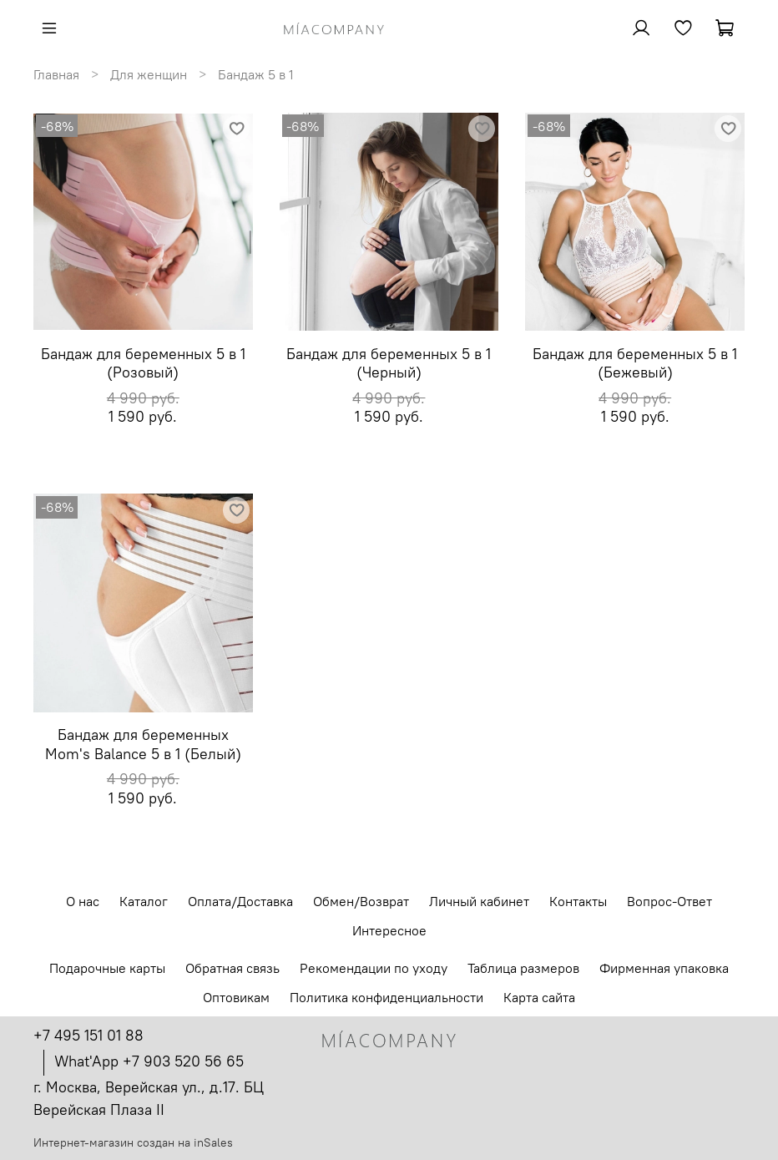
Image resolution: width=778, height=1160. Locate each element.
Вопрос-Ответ (669, 901)
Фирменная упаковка (664, 968)
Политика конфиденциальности (386, 997)
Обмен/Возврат (361, 901)
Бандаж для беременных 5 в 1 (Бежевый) (635, 363)
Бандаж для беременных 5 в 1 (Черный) (388, 363)
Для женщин (148, 74)
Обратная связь (232, 968)
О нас (82, 901)
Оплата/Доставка (240, 901)
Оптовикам (236, 997)
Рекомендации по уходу (373, 968)
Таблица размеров (523, 968)
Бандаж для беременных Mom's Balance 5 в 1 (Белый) (143, 744)
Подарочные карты (107, 968)
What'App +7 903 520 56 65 (149, 1061)
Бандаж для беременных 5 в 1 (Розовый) (143, 363)
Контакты (578, 901)
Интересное (389, 930)
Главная (56, 74)
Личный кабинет (479, 901)
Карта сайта (539, 997)
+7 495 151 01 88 (88, 1035)
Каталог (143, 901)
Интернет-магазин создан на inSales (133, 1142)
